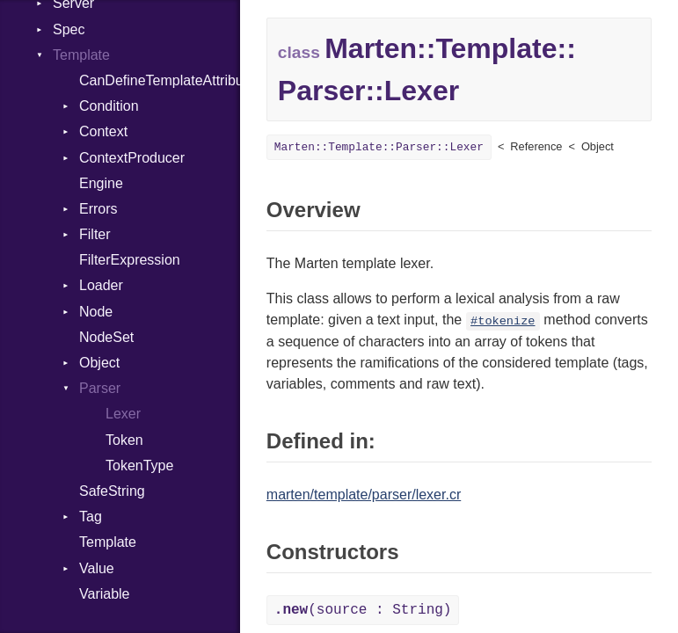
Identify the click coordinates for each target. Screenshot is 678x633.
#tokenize (502, 321)
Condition (109, 105)
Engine (101, 183)
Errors (98, 208)
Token (124, 440)
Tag (90, 516)
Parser (99, 388)
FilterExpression (129, 259)
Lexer (123, 413)
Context (103, 131)
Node (96, 311)
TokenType (139, 465)
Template (81, 54)
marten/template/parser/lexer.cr (363, 494)
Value (96, 568)
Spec (68, 29)
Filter (95, 234)
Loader (101, 285)
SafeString (112, 491)
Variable (104, 593)
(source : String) (363, 610)
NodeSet (106, 337)
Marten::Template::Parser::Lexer (379, 147)
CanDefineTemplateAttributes (159, 80)
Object (99, 362)
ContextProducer (132, 157)
